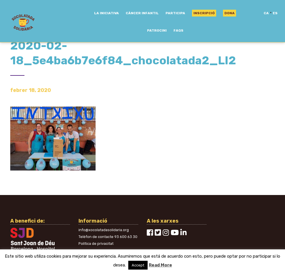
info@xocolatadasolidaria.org (104, 230)
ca (266, 13)
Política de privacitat (96, 243)
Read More (160, 265)
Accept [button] (138, 265)
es (275, 13)
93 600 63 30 (125, 237)
